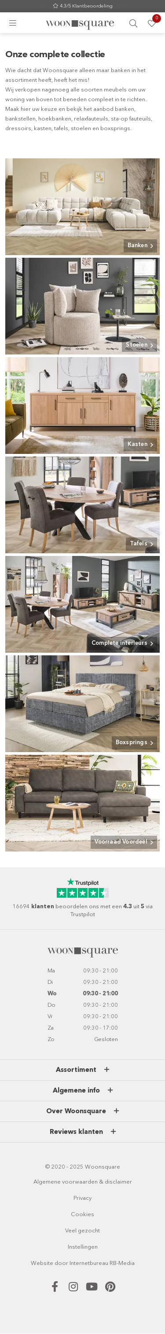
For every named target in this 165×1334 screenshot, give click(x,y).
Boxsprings (131, 743)
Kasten (137, 444)
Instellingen (83, 1247)
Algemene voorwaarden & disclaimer (82, 1182)
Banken (137, 246)
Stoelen (136, 345)
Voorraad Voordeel (121, 842)
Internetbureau (89, 1263)
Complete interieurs (119, 643)
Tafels (138, 544)
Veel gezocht (82, 1231)
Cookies (82, 1214)
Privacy (82, 1198)
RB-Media (122, 1263)
